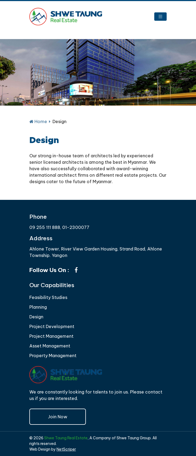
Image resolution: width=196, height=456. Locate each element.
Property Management (52, 355)
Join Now (57, 416)
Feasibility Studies (48, 297)
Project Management (51, 336)
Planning (38, 307)
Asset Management (49, 346)
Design (36, 316)
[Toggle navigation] (160, 16)
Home (38, 121)
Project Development (51, 326)
